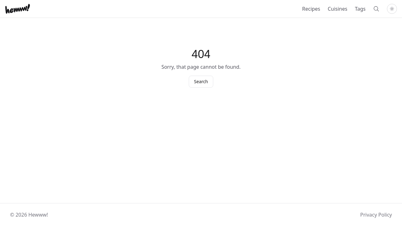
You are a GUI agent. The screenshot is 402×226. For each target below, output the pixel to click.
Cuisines (337, 8)
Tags (360, 8)
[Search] (376, 9)
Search (201, 81)
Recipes (311, 8)
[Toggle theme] (392, 9)
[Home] (17, 9)
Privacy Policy (376, 214)
